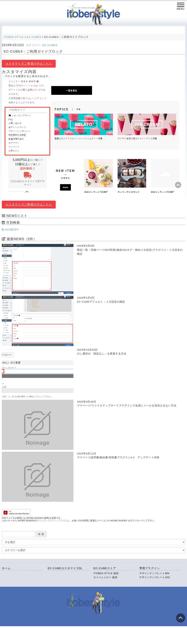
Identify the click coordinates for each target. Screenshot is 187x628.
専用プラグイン (149, 568)
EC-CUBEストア (105, 568)
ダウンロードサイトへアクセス (52, 520)
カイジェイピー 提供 (105, 577)
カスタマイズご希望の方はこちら (28, 63)
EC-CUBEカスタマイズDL (65, 568)
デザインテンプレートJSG (154, 577)
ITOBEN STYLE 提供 (106, 573)
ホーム (6, 568)
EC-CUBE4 (49, 45)
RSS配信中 (10, 229)
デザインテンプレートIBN (154, 573)
